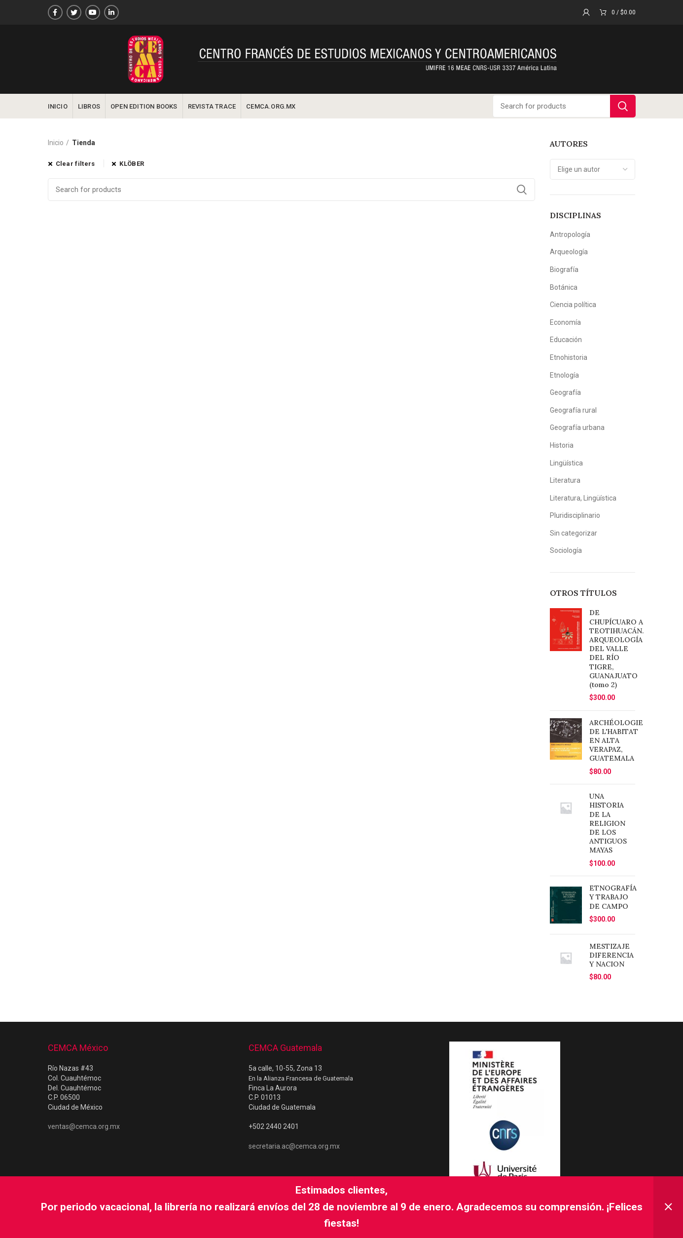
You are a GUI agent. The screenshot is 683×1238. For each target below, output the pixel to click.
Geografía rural (573, 410)
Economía (565, 322)
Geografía (565, 392)
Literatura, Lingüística (583, 498)
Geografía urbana (577, 427)
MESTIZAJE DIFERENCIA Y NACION (611, 955)
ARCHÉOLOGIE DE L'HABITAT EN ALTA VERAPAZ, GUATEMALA (616, 740)
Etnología (564, 375)
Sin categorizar (573, 533)
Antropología (570, 234)
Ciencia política (573, 305)
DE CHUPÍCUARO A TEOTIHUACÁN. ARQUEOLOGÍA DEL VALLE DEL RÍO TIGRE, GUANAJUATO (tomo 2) (616, 648)
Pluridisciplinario (575, 515)
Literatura (565, 480)
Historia (562, 445)
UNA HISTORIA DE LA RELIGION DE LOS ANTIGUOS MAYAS (608, 823)
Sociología (566, 550)
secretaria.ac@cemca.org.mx (294, 1146)
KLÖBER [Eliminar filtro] (131, 163)
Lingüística (566, 463)
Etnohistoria (568, 357)
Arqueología (569, 252)
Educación (566, 340)
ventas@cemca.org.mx (84, 1126)
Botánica (563, 287)
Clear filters (75, 163)
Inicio (56, 143)
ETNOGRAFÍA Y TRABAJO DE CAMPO (613, 897)
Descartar (668, 1207)
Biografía (564, 269)
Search (623, 106)
